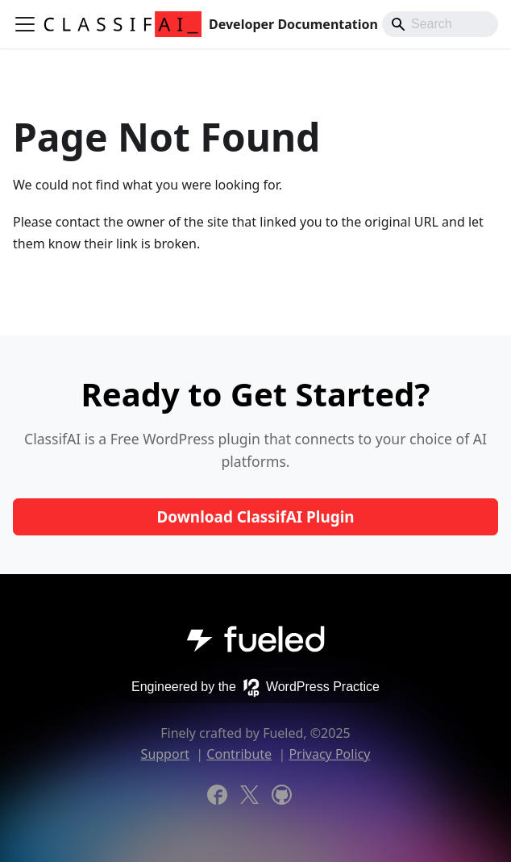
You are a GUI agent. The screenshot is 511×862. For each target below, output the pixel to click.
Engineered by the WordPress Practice (255, 688)
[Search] (440, 24)
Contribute (239, 754)
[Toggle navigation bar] (25, 24)
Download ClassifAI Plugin (255, 516)
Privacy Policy (329, 754)
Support (165, 754)
